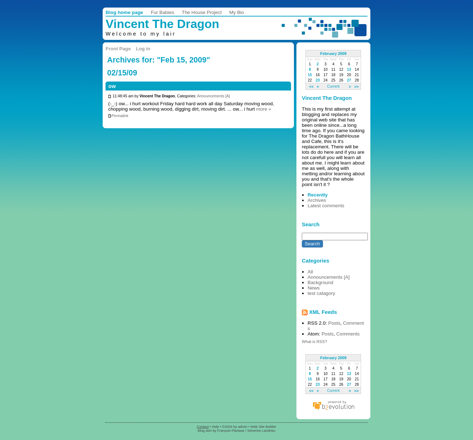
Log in (143, 48)
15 (310, 75)
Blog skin (205, 430)
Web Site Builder (263, 427)
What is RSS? (314, 341)
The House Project (201, 12)
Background (320, 282)
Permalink (118, 116)
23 (317, 80)
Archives (317, 200)
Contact (203, 427)
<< (311, 86)
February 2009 (333, 53)
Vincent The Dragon (162, 24)
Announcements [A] (213, 96)
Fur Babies (162, 12)
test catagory (321, 293)
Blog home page (124, 12)
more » (263, 109)
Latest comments (326, 205)
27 (349, 80)
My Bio (236, 12)
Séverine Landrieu (261, 430)
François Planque (230, 430)
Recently (318, 195)
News (314, 288)
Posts (334, 323)
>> (356, 86)
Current (333, 86)
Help (215, 427)
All (310, 271)
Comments (348, 334)
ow (112, 86)
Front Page (118, 48)
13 (349, 69)
